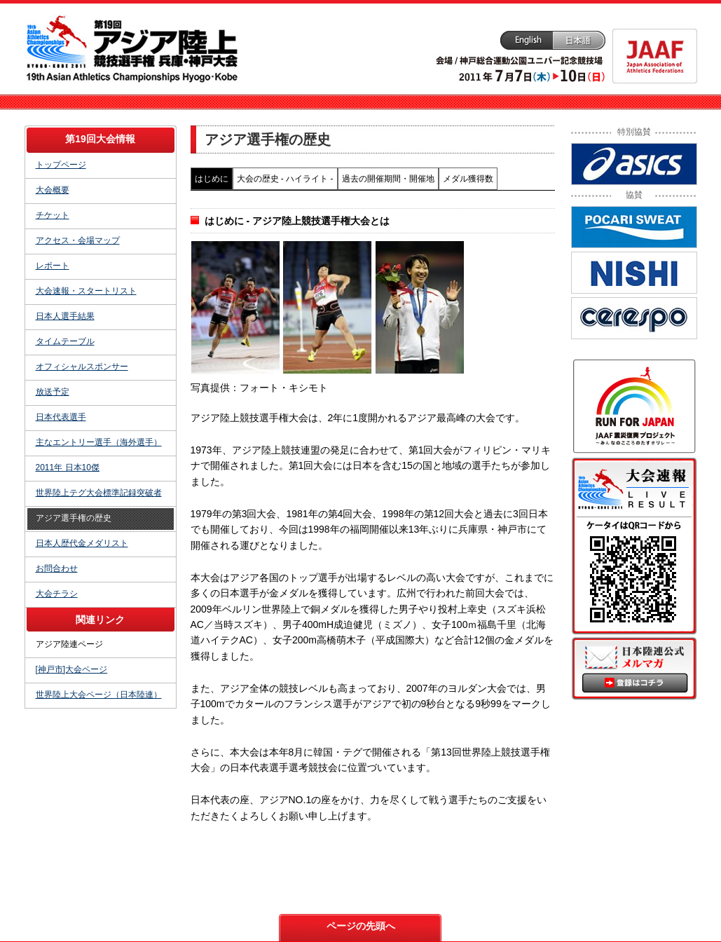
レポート (52, 266)
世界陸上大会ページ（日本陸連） (99, 694)
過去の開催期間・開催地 (388, 179)
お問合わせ (57, 568)
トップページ (61, 165)
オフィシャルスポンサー (82, 366)
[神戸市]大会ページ (72, 669)
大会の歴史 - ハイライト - (285, 179)
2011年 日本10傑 (67, 467)
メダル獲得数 (468, 179)
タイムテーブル (65, 341)
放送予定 (52, 392)
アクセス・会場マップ (78, 240)
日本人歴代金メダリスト (82, 543)
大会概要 (52, 190)
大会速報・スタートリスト (86, 291)
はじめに (211, 179)
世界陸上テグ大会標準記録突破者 (99, 493)
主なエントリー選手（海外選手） (99, 442)
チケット (52, 215)
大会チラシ (57, 594)
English (526, 40)
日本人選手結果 (65, 316)
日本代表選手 (61, 417)
